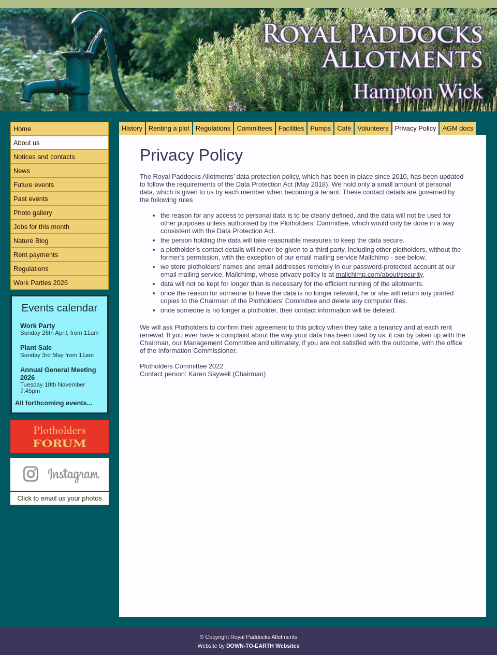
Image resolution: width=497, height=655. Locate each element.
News (21, 171)
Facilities (291, 128)
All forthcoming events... (53, 403)
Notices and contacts (44, 157)
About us (26, 143)
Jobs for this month (41, 227)
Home (22, 129)
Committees (254, 128)
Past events (30, 199)
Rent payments (35, 255)
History (132, 128)
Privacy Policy (415, 128)
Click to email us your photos (59, 498)
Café (344, 128)
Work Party (37, 326)
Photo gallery (32, 213)
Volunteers (372, 128)
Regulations (31, 269)
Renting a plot (169, 128)
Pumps (320, 128)
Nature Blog (31, 241)
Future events (33, 185)
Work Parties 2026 (40, 283)
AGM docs (457, 128)
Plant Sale (36, 347)
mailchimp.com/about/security (379, 274)
